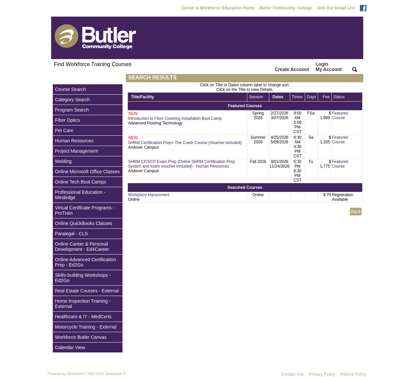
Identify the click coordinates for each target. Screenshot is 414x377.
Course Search (70, 89)
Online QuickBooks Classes (84, 223)
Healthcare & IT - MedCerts (83, 316)
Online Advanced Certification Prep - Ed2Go (85, 262)
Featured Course (340, 115)
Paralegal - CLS (71, 233)
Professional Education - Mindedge (80, 194)
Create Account (292, 69)
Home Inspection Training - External (83, 303)
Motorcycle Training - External (86, 327)
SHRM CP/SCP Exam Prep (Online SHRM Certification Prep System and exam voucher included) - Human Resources (181, 164)
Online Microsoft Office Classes (87, 171)
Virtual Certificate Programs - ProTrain (85, 210)
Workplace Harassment (149, 194)
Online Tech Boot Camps (81, 182)
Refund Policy (354, 374)
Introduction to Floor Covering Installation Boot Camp (175, 118)
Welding (63, 161)
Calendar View (70, 347)
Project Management (76, 151)
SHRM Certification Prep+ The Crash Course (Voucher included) (185, 142)
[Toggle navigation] (57, 78)
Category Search (72, 99)
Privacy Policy (322, 374)
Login (329, 66)
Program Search (72, 110)
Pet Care (64, 130)
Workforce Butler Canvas (81, 337)
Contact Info (293, 374)
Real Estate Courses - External (87, 290)
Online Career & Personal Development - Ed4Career (82, 246)
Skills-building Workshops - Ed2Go (83, 277)
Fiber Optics (67, 120)
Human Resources (74, 140)
